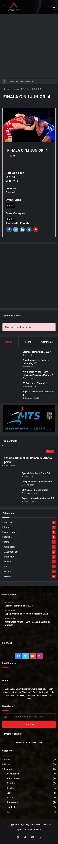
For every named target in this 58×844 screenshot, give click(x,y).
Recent (27, 341)
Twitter (15, 229)
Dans (6, 542)
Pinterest (35, 229)
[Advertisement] (29, 45)
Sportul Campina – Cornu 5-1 (21, 81)
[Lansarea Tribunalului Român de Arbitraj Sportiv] (29, 451)
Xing (29, 229)
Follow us (7, 642)
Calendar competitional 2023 (37, 352)
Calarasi (10, 192)
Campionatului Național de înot (37, 481)
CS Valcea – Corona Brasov (35, 490)
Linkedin (22, 229)
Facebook (9, 229)
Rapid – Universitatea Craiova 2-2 (38, 498)
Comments (47, 341)
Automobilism (11, 552)
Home (7, 89)
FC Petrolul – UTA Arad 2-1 (36, 383)
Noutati (7, 571)
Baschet (8, 537)
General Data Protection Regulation (29, 743)
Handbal (8, 561)
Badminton (9, 556)
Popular (9, 341)
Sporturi (8, 522)
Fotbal (7, 527)
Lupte (15, 89)
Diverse (7, 576)
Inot (6, 566)
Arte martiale (10, 532)
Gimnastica (9, 547)
